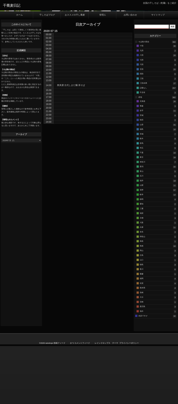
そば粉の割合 (143, 99)
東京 (141, 215)
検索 (172, 84)
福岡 (141, 336)
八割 (141, 113)
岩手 (141, 168)
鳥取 (141, 299)
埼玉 (141, 206)
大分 (141, 355)
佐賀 (141, 341)
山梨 (141, 243)
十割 (141, 103)
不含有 (142, 150)
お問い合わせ (130, 73)
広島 (141, 313)
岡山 (141, 308)
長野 (141, 248)
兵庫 (141, 285)
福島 (141, 187)
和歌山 (142, 294)
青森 (141, 164)
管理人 (102, 73)
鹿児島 (142, 364)
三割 (141, 136)
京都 (141, 276)
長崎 (141, 350)
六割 (141, 122)
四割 (141, 131)
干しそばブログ (47, 73)
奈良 (141, 290)
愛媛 (141, 332)
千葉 (141, 210)
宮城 (141, 173)
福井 (141, 238)
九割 (141, 108)
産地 (140, 155)
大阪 (141, 280)
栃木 (141, 196)
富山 (141, 229)
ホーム (19, 73)
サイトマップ (158, 73)
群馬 (141, 201)
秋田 (141, 178)
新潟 (141, 224)
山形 (141, 182)
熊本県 (142, 346)
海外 (141, 369)
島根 (141, 304)
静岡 (141, 257)
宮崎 (141, 360)
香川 (141, 327)
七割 (141, 118)
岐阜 (141, 252)
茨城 (141, 192)
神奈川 (142, 220)
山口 (141, 318)
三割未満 (143, 141)
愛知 (141, 262)
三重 (141, 266)
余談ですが (142, 374)
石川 (141, 234)
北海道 (142, 159)
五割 (141, 127)
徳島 (141, 322)
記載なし (143, 146)
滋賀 (141, 271)
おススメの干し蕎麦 (75, 73)
